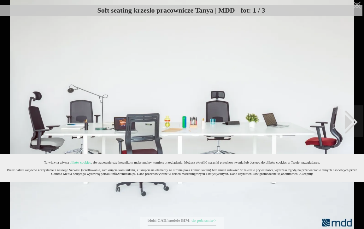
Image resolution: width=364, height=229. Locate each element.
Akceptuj (305, 174)
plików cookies (80, 162)
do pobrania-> (203, 220)
